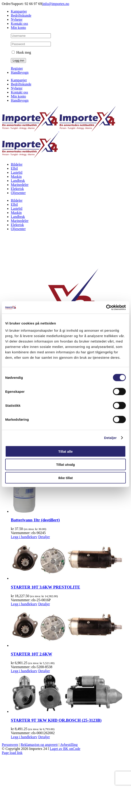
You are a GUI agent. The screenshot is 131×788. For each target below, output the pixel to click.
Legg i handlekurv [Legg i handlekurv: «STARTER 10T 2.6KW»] (24, 671)
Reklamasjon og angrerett (39, 745)
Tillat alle (65, 451)
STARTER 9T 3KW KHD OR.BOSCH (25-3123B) (56, 720)
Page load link (12, 753)
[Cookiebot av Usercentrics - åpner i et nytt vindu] (106, 307)
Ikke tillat (65, 478)
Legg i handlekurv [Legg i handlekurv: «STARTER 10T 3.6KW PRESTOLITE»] (24, 604)
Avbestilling (69, 745)
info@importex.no (55, 4)
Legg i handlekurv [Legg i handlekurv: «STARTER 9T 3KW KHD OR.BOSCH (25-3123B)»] (24, 737)
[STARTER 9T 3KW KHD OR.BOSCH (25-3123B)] (70, 693)
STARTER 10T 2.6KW (31, 654)
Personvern (10, 745)
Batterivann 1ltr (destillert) (35, 520)
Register (17, 68)
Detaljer (110, 438)
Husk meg (21, 52)
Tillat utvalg (65, 464)
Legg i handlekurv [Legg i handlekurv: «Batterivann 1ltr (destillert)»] (24, 537)
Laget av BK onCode (65, 749)
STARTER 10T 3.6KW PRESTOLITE (45, 587)
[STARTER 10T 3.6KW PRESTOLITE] (70, 559)
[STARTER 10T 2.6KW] (70, 627)
